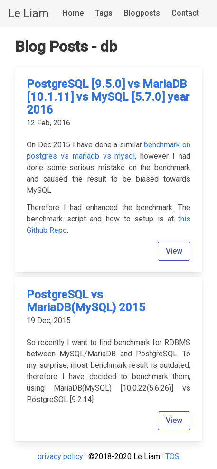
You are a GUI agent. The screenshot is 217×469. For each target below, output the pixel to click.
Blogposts (142, 13)
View (174, 251)
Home (73, 13)
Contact (185, 13)
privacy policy (60, 456)
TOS (172, 456)
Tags (104, 13)
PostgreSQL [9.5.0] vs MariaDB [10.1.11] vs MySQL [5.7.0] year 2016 (108, 96)
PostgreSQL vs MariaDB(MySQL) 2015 (86, 301)
